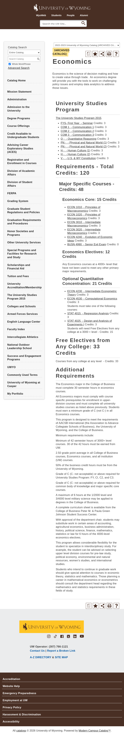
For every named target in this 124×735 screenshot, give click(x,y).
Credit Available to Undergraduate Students (23, 135)
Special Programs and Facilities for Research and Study (22, 254)
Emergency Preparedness (19, 693)
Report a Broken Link (61, 650)
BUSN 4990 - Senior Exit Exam (86, 244)
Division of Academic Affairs (21, 173)
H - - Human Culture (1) (75, 150)
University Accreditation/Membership (24, 285)
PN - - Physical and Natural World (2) (84, 146)
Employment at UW (15, 700)
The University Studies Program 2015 (22, 297)
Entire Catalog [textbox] (16, 52)
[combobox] (87, 45)
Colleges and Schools (21, 306)
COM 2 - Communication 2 (77, 131)
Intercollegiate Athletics (22, 337)
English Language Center (23, 321)
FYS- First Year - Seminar (77, 123)
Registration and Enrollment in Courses (22, 161)
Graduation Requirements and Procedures (24, 222)
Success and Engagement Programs (24, 358)
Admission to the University (18, 109)
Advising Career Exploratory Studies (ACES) (20, 148)
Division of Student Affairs (19, 184)
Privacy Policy (12, 707)
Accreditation (11, 679)
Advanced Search (19, 68)
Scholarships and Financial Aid (18, 267)
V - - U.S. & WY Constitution (78, 158)
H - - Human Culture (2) (75, 154)
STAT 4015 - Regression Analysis (88, 313)
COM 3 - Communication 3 (77, 134)
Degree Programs (18, 118)
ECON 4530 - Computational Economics (92, 298)
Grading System (17, 201)
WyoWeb (41, 15)
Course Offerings (18, 126)
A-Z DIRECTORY (40, 657)
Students (56, 15)
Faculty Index (16, 329)
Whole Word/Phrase (21, 64)
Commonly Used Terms (22, 375)
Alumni (84, 15)
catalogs (21, 730)
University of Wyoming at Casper (23, 384)
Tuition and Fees (18, 276)
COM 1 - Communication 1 (77, 127)
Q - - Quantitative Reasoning (78, 138)
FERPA (11, 193)
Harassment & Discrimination (22, 714)
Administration (17, 99)
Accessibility (11, 721)
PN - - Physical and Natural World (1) (84, 142)
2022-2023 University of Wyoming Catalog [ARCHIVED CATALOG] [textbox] (85, 45)
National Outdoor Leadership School (19, 346)
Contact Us (37, 650)
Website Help (11, 686)
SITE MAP (61, 657)
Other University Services (24, 242)
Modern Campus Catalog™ (95, 730)
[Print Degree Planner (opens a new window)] (88, 54)
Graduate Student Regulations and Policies (23, 210)
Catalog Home (16, 80)
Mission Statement (19, 91)
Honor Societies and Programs (20, 233)
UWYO (11, 367)
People (71, 15)
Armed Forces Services (22, 314)
